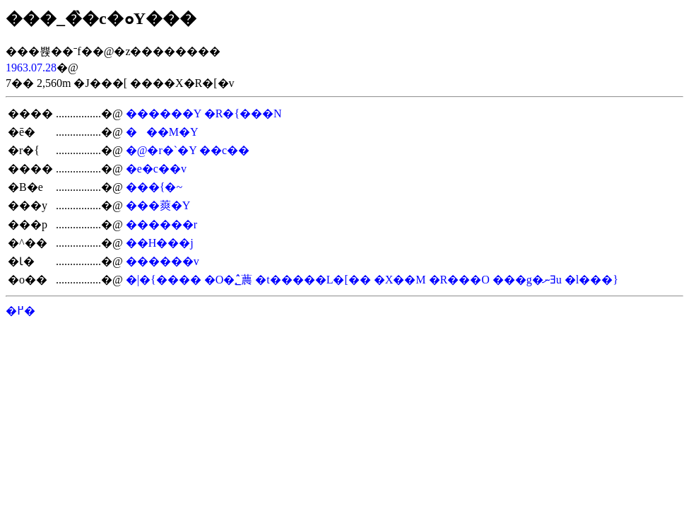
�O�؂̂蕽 (228, 280)
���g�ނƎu (527, 280)
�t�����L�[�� (313, 280)
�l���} (591, 280)
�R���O (459, 280)
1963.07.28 (31, 68)
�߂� (20, 311)
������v (162, 261)
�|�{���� (163, 280)
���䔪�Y (158, 205)
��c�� (224, 150)
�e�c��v (156, 169)
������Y (163, 113)
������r (161, 224)
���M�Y (162, 132)
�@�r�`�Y (161, 150)
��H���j (160, 243)
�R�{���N (243, 113)
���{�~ (154, 187)
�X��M (400, 280)
